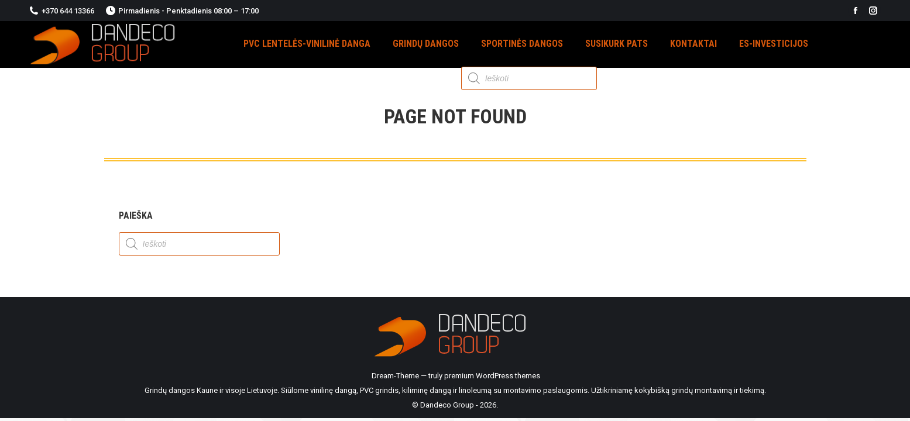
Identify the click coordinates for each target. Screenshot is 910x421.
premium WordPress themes (492, 375)
